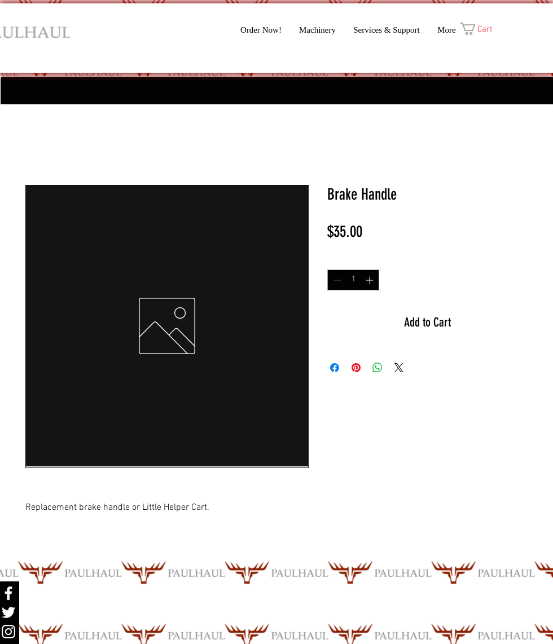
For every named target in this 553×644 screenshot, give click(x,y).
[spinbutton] (353, 280)
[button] (484, 29)
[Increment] (370, 280)
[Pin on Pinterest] (356, 367)
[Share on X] (399, 367)
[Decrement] (336, 280)
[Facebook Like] (203, 58)
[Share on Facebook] (334, 367)
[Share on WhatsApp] (377, 367)
